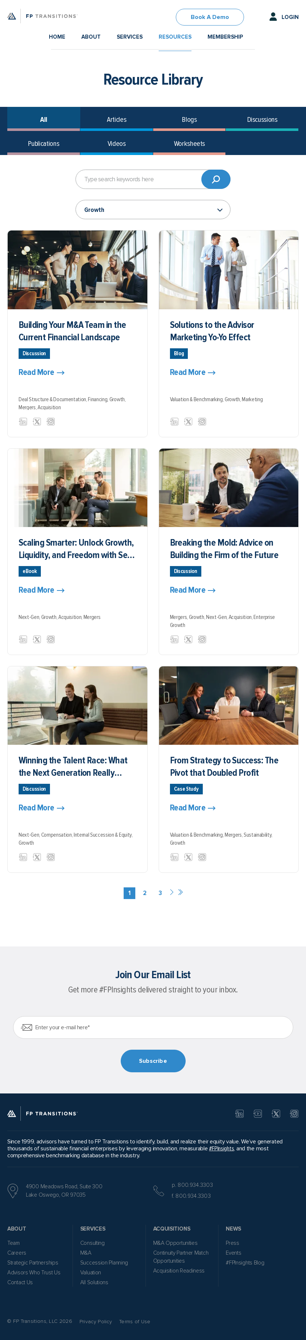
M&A (86, 1253)
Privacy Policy (96, 1321)
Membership (225, 37)
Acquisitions (171, 1228)
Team (13, 1243)
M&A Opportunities (175, 1243)
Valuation (90, 1272)
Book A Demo (210, 17)
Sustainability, (258, 835)
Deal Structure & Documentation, (53, 399)
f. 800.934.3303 (191, 1196)
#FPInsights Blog (245, 1262)
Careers (16, 1253)
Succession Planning (104, 1262)
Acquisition (49, 407)
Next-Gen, (30, 617)
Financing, (98, 399)
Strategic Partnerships (32, 1262)
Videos (117, 143)
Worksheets (189, 143)
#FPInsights (221, 1148)
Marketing (252, 399)
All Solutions (94, 1282)
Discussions (262, 119)
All (43, 119)
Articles (116, 119)
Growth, (117, 399)
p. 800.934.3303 (192, 1185)
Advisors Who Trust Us (34, 1272)
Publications (43, 143)
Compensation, (57, 835)
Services (130, 37)
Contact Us (20, 1282)
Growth (26, 843)
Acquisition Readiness (179, 1270)
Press (232, 1243)
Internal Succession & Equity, (103, 835)
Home (57, 37)
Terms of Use (135, 1321)
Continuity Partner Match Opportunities (181, 1257)
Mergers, (28, 407)
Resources (175, 37)
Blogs (189, 119)
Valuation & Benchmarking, (197, 399)
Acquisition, (71, 617)
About (91, 37)
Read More (36, 372)
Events (233, 1253)
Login (290, 17)
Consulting (92, 1243)
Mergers (92, 617)
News (233, 1228)
